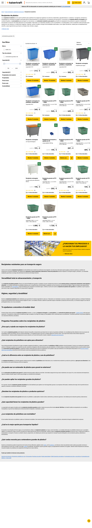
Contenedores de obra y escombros (73, 456)
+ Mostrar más (5, 29)
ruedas (25, 446)
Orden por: (79, 42)
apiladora (52, 445)
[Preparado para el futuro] (56, 49)
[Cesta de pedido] (89, 5)
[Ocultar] (21, 46)
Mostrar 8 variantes (33, 119)
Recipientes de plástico (30, 11)
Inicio (2, 11)
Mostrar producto (64, 158)
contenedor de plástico (42, 21)
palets (45, 445)
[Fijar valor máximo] (16, 68)
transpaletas (15, 286)
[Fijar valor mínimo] (8, 68)
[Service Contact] (89, 520)
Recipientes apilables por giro (19, 456)
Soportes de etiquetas (6, 456)
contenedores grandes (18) (8, 36)
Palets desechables (45, 456)
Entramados (29, 456)
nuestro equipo (79, 312)
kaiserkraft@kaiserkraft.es (69, 1)
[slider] (4, 64)
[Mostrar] (21, 72)
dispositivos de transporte (57, 335)
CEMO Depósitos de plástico (57, 456)
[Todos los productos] (2, 5)
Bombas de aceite (37, 456)
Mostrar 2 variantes (66, 119)
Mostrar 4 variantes (66, 80)
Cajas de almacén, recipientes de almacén (14, 11)
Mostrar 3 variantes (49, 119)
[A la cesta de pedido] (71, 158)
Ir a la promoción (65, 8)
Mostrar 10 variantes (33, 80)
